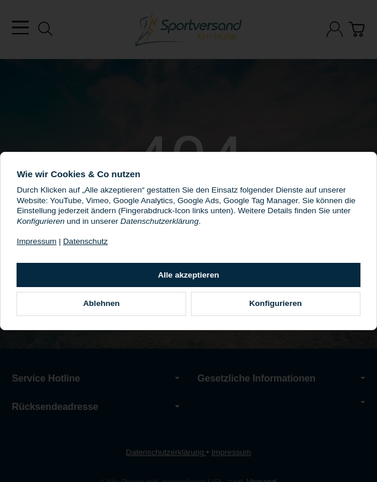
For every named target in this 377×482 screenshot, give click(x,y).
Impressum (62, 246)
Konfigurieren (262, 308)
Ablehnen (114, 308)
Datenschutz (111, 246)
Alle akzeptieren (188, 279)
